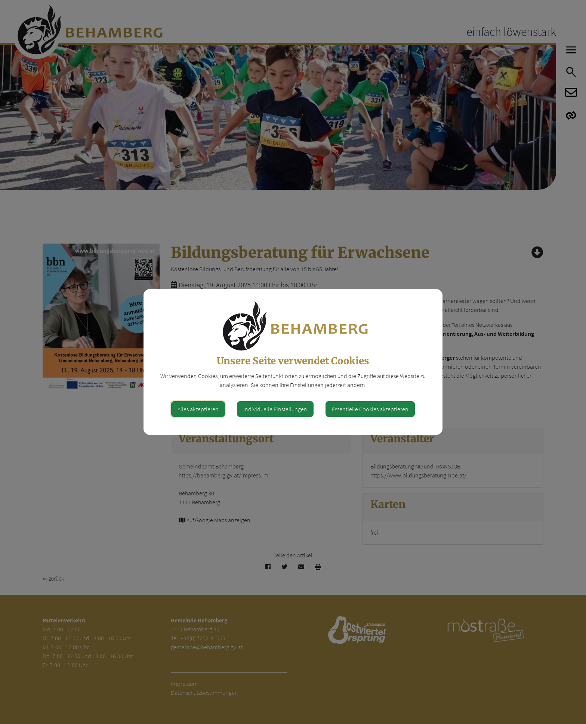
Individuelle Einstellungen (275, 409)
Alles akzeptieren (198, 409)
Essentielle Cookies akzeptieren (370, 409)
